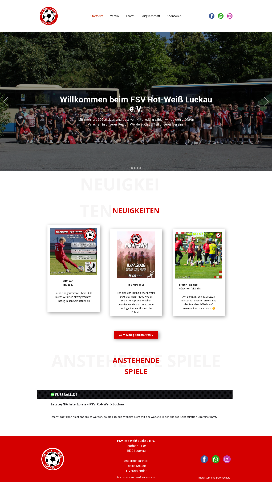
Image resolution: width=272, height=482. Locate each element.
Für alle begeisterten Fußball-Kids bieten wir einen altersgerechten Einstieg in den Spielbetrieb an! (73, 296)
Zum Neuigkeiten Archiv (136, 335)
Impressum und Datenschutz (214, 477)
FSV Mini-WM (136, 284)
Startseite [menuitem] (97, 16)
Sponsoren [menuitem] (174, 16)
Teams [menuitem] (130, 16)
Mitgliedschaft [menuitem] (150, 16)
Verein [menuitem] (114, 16)
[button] (5, 101)
